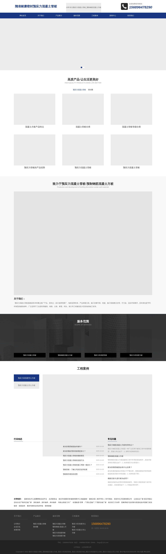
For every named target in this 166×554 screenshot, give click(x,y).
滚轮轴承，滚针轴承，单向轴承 (44, 502)
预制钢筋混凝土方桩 (65, 355)
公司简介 (17, 524)
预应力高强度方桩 (136, 355)
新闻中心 (113, 15)
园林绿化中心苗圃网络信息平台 (35, 499)
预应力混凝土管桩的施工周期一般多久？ (77, 465)
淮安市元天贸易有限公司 (123, 499)
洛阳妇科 (22, 506)
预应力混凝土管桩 (83, 167)
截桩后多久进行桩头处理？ (118, 478)
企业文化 (17, 527)
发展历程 (17, 530)
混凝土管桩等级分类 (131, 127)
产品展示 (59, 15)
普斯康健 (48, 506)
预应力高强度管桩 (100, 355)
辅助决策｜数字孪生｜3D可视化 (100, 499)
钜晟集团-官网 (78, 502)
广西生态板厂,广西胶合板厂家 (95, 502)
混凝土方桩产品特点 (34, 127)
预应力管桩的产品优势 (34, 167)
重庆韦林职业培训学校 (35, 506)
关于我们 (41, 15)
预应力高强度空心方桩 (79, 525)
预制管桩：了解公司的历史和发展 (75, 469)
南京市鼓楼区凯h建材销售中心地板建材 (73, 499)
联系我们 (130, 15)
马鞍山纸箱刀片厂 (64, 502)
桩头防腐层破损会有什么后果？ (120, 467)
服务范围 (77, 15)
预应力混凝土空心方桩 (79, 531)
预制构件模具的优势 (70, 474)
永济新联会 (53, 499)
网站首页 (23, 15)
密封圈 (35, 527)
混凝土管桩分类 (83, 127)
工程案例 (95, 15)
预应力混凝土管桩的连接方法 (73, 460)
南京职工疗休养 (114, 502)
